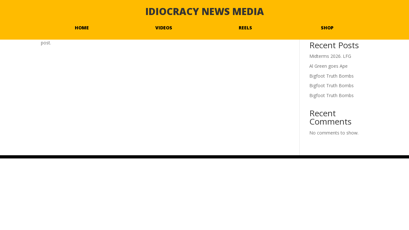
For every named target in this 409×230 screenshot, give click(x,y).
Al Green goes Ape (328, 66)
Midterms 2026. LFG (330, 56)
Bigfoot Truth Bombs (331, 76)
